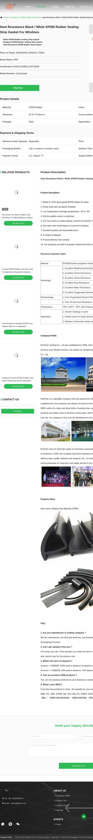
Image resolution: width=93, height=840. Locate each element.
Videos (55, 6)
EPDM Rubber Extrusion (30, 17)
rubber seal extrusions (59, 698)
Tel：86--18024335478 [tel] (12, 798)
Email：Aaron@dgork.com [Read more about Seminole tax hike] (14, 803)
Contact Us (86, 6)
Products (41, 6)
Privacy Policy (6, 837)
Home (28, 6)
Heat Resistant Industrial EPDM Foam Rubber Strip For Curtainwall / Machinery (17, 326)
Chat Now (19, 88)
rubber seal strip (79, 698)
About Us (69, 6)
